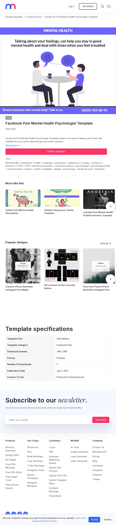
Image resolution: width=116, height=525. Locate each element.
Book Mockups (35, 456)
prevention (60, 163)
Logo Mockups (35, 461)
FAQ (51, 451)
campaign (48, 163)
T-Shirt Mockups (36, 465)
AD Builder (10, 459)
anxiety (85, 163)
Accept (94, 519)
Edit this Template (56, 151)
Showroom (32, 447)
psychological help (100, 166)
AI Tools (75, 447)
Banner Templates (32, 476)
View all (104, 243)
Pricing (96, 456)
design (57, 169)
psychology (69, 169)
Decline (107, 519)
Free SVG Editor (13, 472)
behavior (9, 166)
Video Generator (79, 461)
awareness (26, 163)
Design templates (14, 17)
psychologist (82, 166)
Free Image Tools (11, 478)
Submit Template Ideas (57, 482)
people (28, 169)
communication (14, 169)
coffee (37, 169)
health (37, 163)
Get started (87, 6)
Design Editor (12, 455)
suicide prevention (64, 166)
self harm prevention (42, 166)
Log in (71, 6)
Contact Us (98, 447)
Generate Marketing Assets (54, 459)
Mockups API (99, 451)
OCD (27, 166)
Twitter (96, 479)
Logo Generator (79, 456)
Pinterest (97, 474)
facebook (100, 169)
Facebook (97, 465)
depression (74, 163)
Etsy (29, 451)
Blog (94, 461)
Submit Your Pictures (55, 469)
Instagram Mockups (32, 484)
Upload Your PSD (58, 475)
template (47, 169)
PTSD (20, 166)
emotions (96, 163)
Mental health (12, 163)
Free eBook (55, 495)
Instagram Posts (35, 470)
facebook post (33, 17)
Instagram (97, 470)
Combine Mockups (54, 490)
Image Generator (79, 451)
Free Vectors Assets (12, 486)
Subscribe (101, 420)
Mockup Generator (10, 449)
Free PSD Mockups (10, 466)
